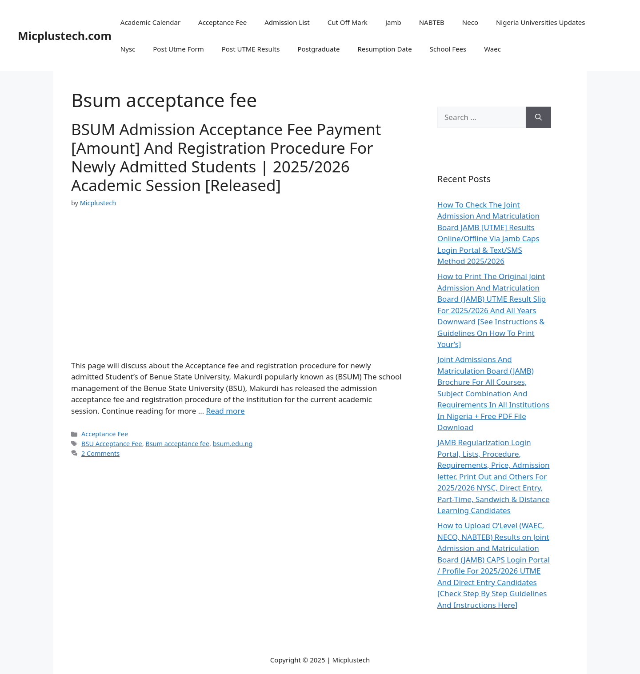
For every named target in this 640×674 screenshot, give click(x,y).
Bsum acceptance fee (177, 443)
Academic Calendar (150, 22)
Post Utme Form (178, 48)
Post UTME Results (251, 48)
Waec (492, 48)
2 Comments (100, 453)
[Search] (538, 117)
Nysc (127, 48)
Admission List (287, 22)
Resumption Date (384, 48)
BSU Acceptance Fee (111, 443)
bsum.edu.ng (233, 443)
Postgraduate (318, 48)
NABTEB (431, 22)
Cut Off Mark (348, 22)
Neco (470, 22)
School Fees (448, 48)
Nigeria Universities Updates (540, 22)
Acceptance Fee (222, 22)
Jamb (393, 22)
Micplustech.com (65, 35)
